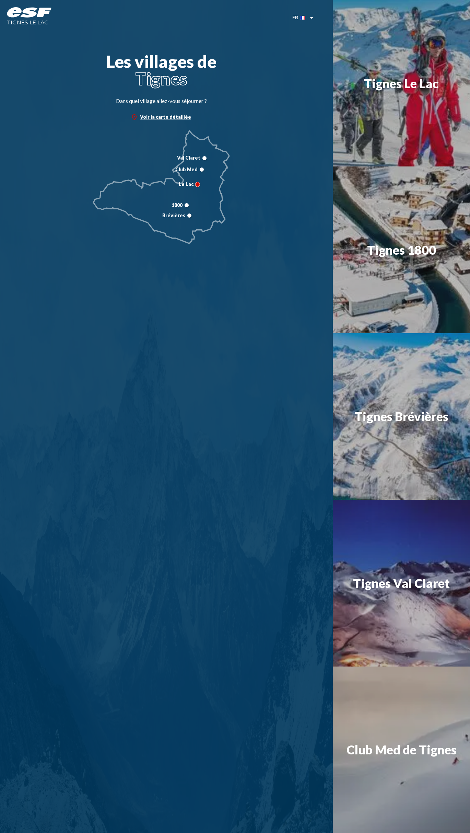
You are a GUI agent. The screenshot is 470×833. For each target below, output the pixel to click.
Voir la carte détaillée (161, 117)
